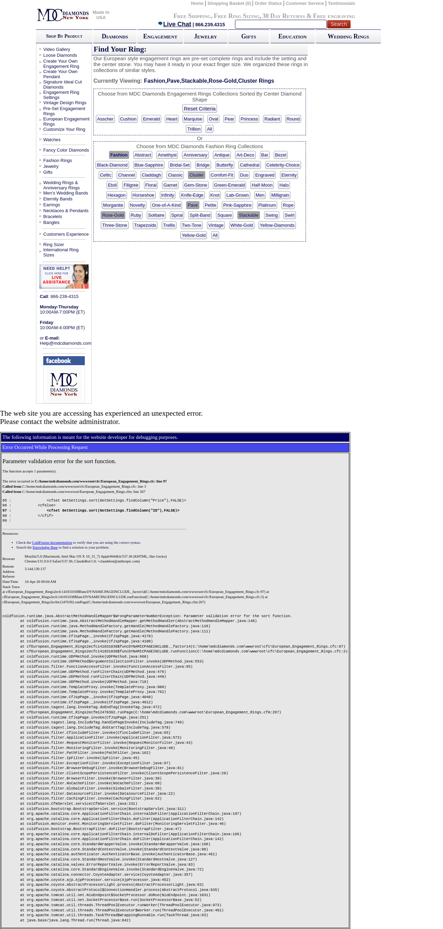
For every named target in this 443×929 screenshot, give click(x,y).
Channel (126, 175)
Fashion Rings (57, 160)
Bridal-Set (180, 165)
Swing (271, 215)
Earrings (51, 204)
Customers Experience (66, 234)
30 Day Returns (283, 15)
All (209, 129)
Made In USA (101, 15)
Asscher (105, 118)
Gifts (248, 36)
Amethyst (167, 154)
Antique (221, 154)
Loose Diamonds (60, 55)
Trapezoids (145, 225)
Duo (244, 175)
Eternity (289, 175)
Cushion (128, 118)
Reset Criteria (200, 108)
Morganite (113, 205)
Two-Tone (191, 225)
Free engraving (334, 15)
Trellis (169, 225)
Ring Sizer (53, 244)
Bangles (51, 222)
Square (224, 215)
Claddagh (151, 175)
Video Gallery (56, 49)
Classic (175, 175)
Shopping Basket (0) (229, 3)
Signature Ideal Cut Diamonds (62, 84)
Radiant (272, 118)
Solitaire (156, 215)
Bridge (203, 165)
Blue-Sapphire (149, 165)
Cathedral (249, 165)
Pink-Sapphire (237, 205)
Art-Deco (245, 154)
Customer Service (305, 3)
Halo (284, 185)
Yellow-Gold (194, 235)
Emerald (151, 118)
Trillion (193, 129)
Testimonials (341, 3)
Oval (213, 118)
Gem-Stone (195, 185)
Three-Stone (114, 225)
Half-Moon (262, 185)
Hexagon (117, 195)
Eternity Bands (58, 198)
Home (197, 3)
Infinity (167, 195)
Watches (52, 139)
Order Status (268, 3)
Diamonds (115, 36)
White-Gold (241, 225)
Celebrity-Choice (283, 165)
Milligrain (280, 195)
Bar (264, 154)
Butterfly (225, 165)
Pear (229, 118)
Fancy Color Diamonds (66, 150)
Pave (193, 205)
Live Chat (174, 24)
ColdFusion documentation (52, 542)
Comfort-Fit (222, 175)
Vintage (216, 225)
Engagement (160, 36)
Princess (249, 118)
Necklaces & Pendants (66, 210)
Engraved (264, 175)
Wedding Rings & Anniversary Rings (61, 185)
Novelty (137, 205)
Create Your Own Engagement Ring (61, 63)
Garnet (170, 185)
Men (260, 195)
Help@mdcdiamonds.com (65, 343)
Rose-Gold (113, 215)
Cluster (196, 175)
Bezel (281, 154)
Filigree (131, 185)
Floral (151, 185)
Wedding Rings (348, 36)
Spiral (177, 215)
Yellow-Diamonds (277, 225)
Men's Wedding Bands (65, 193)
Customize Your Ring (64, 129)
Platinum (267, 205)
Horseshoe (143, 195)
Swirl (290, 215)
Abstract (143, 154)
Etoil (112, 185)
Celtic (105, 175)
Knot (215, 195)
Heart (171, 118)
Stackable (249, 215)
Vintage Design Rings (65, 102)
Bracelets (52, 216)
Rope (288, 205)
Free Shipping (192, 15)
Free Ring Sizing (237, 15)
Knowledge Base (45, 547)
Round (293, 118)
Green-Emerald (229, 185)
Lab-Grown (237, 195)
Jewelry (205, 36)
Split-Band (200, 215)
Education (292, 36)
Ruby (136, 215)
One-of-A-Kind (166, 205)
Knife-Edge (192, 195)
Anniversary (195, 154)
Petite (210, 205)
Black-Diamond (112, 165)
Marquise (193, 118)
